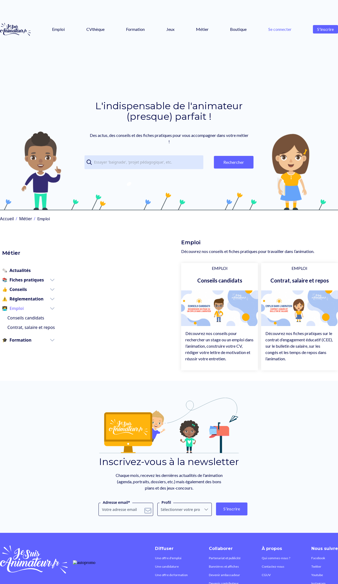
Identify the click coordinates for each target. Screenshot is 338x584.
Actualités (14, 260)
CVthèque (95, 29)
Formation (135, 29)
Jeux (170, 29)
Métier (202, 29)
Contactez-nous (269, 578)
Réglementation (20, 288)
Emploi (58, 29)
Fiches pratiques (21, 269)
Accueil (7, 219)
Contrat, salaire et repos (29, 317)
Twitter (318, 578)
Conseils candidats (23, 307)
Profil (166, 510)
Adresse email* (116, 510)
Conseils (12, 279)
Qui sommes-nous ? (272, 567)
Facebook (320, 567)
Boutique (238, 29)
